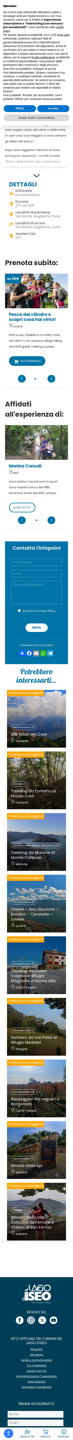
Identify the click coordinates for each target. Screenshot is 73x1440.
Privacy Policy (47, 611)
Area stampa (36, 1382)
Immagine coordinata (36, 1387)
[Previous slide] (22, 379)
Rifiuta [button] (20, 108)
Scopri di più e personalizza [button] (36, 117)
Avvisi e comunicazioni (36, 1360)
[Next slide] (51, 379)
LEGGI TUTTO (22, 508)
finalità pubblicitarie (43, 57)
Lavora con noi (37, 1371)
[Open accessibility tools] (8, 1433)
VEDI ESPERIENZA (27, 361)
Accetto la (39, 611)
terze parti (63, 34)
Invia (36, 627)
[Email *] (36, 1423)
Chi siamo (36, 1355)
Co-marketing (36, 1365)
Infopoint (36, 1349)
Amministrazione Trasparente (36, 1376)
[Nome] (36, 1414)
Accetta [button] (53, 108)
